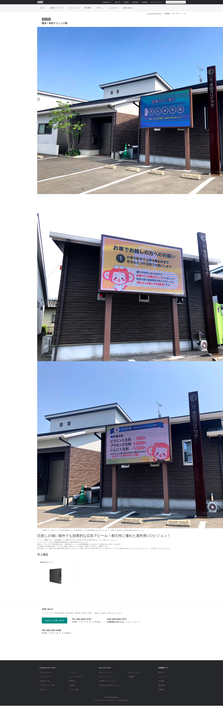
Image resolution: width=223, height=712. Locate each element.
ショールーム (112, 8)
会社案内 (126, 2)
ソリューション (73, 8)
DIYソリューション (135, 672)
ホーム (42, 8)
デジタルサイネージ (45, 672)
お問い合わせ (127, 8)
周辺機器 (131, 677)
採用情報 (144, 2)
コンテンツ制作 (74, 690)
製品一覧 (117, 2)
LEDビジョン (43, 690)
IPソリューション (104, 677)
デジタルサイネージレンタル (175, 2)
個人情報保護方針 (123, 700)
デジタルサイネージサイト (154, 13)
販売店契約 (135, 2)
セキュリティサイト (156, 2)
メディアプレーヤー (45, 677)
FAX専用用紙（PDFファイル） (116, 622)
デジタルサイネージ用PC (47, 685)
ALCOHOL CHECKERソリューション (110, 685)
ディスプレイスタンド (76, 677)
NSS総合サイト (107, 2)
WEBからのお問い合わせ (54, 620)
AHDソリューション (105, 672)
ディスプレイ (73, 672)
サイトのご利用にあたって (110, 700)
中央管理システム (45, 681)
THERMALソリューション (107, 681)
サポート (100, 8)
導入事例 (88, 8)
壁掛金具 (72, 681)
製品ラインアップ (56, 8)
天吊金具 (72, 685)
